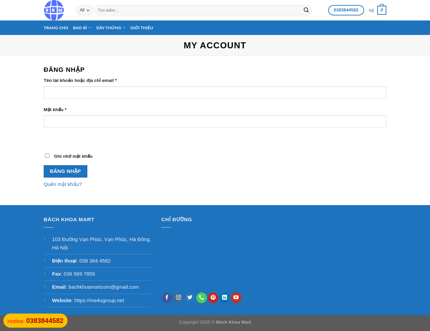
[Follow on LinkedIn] (224, 297)
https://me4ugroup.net (99, 300)
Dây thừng (111, 28)
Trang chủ (56, 27)
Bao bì (82, 28)
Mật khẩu (55, 109)
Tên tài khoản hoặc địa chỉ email (80, 80)
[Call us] (201, 297)
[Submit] (306, 10)
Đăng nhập (65, 171)
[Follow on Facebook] (167, 297)
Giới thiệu (141, 27)
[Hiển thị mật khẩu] (50, 139)
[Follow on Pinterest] (213, 297)
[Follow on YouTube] (236, 297)
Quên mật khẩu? (63, 184)
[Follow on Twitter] (190, 297)
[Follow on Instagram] (178, 297)
